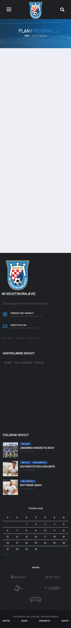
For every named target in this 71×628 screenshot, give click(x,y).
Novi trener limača (31, 485)
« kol (6, 554)
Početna (6, 621)
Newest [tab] (8, 362)
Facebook (8, 338)
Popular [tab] (39, 362)
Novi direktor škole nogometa (37, 466)
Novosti (24, 621)
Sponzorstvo (44, 621)
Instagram (33, 338)
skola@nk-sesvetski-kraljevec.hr (26, 316)
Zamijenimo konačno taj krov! (37, 448)
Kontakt (65, 621)
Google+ (20, 338)
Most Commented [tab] (24, 362)
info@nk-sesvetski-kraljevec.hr (25, 328)
